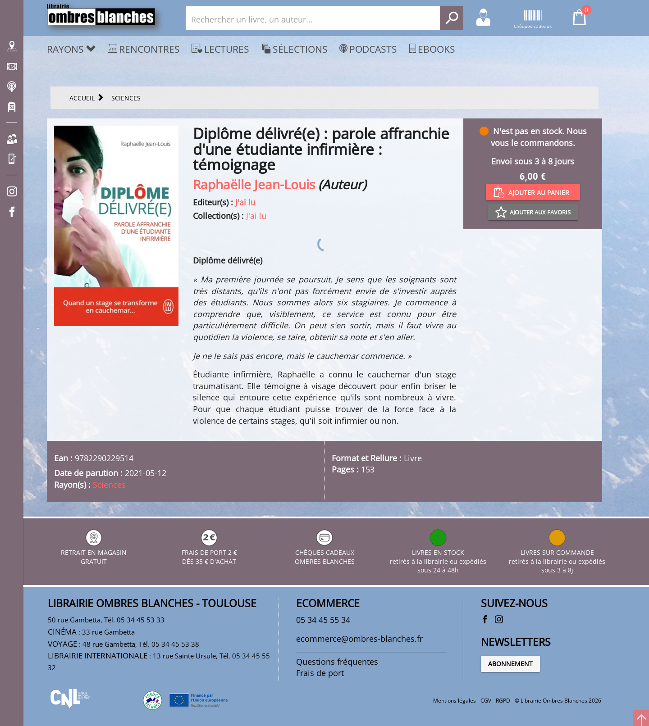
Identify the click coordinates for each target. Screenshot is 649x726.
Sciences (109, 484)
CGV (485, 700)
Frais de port (320, 672)
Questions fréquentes (337, 661)
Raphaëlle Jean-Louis (254, 184)
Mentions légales (454, 700)
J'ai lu (245, 202)
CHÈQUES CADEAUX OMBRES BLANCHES (325, 552)
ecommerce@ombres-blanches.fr (359, 638)
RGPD (503, 700)
